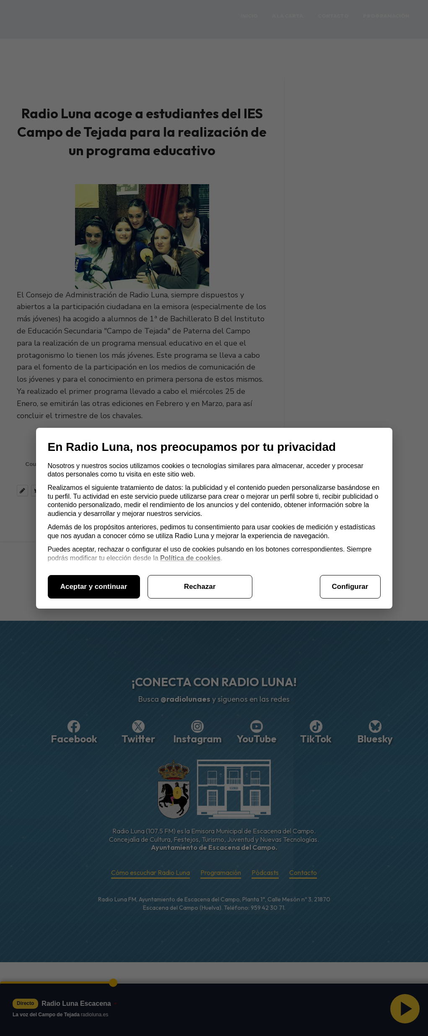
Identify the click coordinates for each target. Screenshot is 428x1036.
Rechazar (200, 587)
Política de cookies (190, 558)
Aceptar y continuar (93, 587)
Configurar (350, 587)
